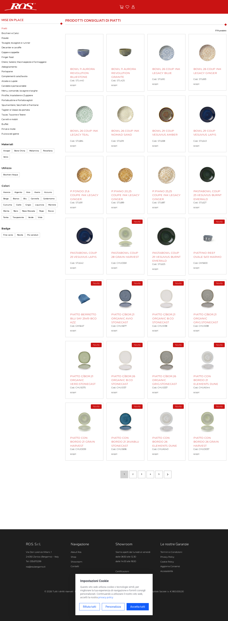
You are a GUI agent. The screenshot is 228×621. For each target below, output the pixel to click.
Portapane (7, 71)
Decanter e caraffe (11, 47)
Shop (73, 557)
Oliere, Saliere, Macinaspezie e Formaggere (24, 62)
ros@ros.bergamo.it (35, 566)
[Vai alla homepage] (21, 6)
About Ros (76, 552)
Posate (5, 38)
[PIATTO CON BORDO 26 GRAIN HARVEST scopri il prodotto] (208, 431)
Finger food (8, 57)
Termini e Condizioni (171, 552)
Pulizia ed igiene (10, 133)
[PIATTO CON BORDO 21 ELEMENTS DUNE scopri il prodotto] (208, 370)
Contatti (75, 566)
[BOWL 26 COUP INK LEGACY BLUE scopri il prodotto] (166, 62)
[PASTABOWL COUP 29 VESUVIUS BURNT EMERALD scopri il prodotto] (166, 247)
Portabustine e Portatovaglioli (17, 100)
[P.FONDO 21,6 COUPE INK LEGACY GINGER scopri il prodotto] (84, 185)
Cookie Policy (167, 561)
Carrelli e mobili (10, 119)
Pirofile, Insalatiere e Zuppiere (17, 95)
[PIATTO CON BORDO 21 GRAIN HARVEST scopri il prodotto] (84, 431)
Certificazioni (122, 571)
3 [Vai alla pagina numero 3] (141, 474)
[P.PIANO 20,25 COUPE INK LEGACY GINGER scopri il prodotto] (125, 185)
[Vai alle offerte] (121, 7)
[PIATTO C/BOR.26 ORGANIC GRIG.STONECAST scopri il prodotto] (166, 370)
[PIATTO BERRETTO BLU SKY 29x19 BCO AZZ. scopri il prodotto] (84, 308)
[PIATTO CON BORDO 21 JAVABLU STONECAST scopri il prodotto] (125, 431)
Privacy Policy (167, 557)
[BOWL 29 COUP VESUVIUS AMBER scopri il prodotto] (166, 124)
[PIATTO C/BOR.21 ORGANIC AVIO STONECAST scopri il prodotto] (125, 308)
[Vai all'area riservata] (133, 7)
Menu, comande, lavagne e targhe (19, 90)
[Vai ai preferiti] (127, 7)
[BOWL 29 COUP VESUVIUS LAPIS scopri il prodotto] (208, 124)
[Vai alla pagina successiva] (168, 474)
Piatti (4, 28)
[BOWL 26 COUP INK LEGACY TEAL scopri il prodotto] (84, 124)
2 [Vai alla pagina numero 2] (133, 474)
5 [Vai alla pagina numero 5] (158, 474)
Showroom (76, 561)
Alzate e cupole (9, 81)
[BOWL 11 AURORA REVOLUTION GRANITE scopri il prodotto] (125, 63)
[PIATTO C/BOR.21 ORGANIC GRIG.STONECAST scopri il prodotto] (208, 308)
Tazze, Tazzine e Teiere (14, 114)
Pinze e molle (8, 129)
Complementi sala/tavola (14, 76)
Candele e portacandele (14, 86)
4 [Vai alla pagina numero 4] (150, 474)
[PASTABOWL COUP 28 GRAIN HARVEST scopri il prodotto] (125, 246)
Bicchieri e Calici (10, 33)
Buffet (5, 124)
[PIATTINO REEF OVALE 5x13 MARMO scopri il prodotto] (208, 246)
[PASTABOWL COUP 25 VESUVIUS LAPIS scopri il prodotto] (84, 246)
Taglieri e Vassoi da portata (16, 110)
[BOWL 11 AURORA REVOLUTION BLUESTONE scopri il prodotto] (84, 63)
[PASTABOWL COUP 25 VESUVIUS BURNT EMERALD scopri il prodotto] (208, 185)
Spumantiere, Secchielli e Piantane (20, 105)
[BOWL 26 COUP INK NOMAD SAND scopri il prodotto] (125, 124)
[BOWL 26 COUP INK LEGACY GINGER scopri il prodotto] (208, 62)
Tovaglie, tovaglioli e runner (16, 43)
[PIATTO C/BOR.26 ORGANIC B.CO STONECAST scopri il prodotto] (125, 370)
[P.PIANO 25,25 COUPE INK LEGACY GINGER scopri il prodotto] (166, 185)
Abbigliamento (9, 66)
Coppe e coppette (10, 52)
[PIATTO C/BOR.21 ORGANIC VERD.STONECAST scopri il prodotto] (84, 370)
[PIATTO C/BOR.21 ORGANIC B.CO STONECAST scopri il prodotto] (166, 308)
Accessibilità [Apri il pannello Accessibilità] (166, 571)
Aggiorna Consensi (170, 566)
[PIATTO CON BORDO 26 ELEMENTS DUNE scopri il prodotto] (166, 431)
